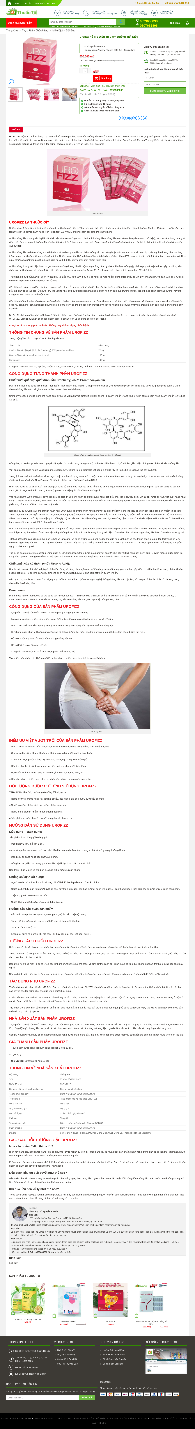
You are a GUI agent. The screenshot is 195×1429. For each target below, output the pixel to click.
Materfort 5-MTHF (69, 1322)
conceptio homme (112, 26)
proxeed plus (54, 26)
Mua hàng (106, 78)
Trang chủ (12, 30)
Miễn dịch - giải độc (63, 30)
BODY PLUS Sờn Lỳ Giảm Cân (27, 1319)
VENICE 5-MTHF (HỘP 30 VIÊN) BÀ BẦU (151, 1323)
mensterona (65, 26)
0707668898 (149, 25)
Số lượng (84, 65)
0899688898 (149, 21)
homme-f (82, 26)
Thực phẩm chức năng (35, 30)
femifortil (90, 26)
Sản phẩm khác (117, 86)
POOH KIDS (110, 1322)
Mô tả (16, 129)
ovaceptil (74, 26)
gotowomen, (100, 26)
